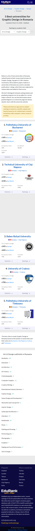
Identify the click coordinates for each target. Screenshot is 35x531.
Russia (21, 482)
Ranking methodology (10, 523)
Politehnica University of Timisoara (17, 302)
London (3, 473)
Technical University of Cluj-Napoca (17, 166)
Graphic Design (19, 9)
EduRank (26, 23)
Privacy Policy (22, 530)
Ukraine (21, 473)
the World (10, 141)
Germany (22, 479)
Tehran (3, 476)
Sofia (3, 485)
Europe (29, 9)
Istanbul (4, 470)
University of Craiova (17, 268)
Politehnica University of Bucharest (17, 126)
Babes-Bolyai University (17, 236)
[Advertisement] (17, 56)
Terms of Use (12, 530)
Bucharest (14, 341)
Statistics (9, 157)
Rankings (26, 157)
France (21, 485)
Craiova (29, 341)
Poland (21, 476)
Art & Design (8, 9)
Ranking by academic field (17, 28)
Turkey (21, 470)
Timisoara (7, 343)
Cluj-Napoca (22, 341)
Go (32, 31)
